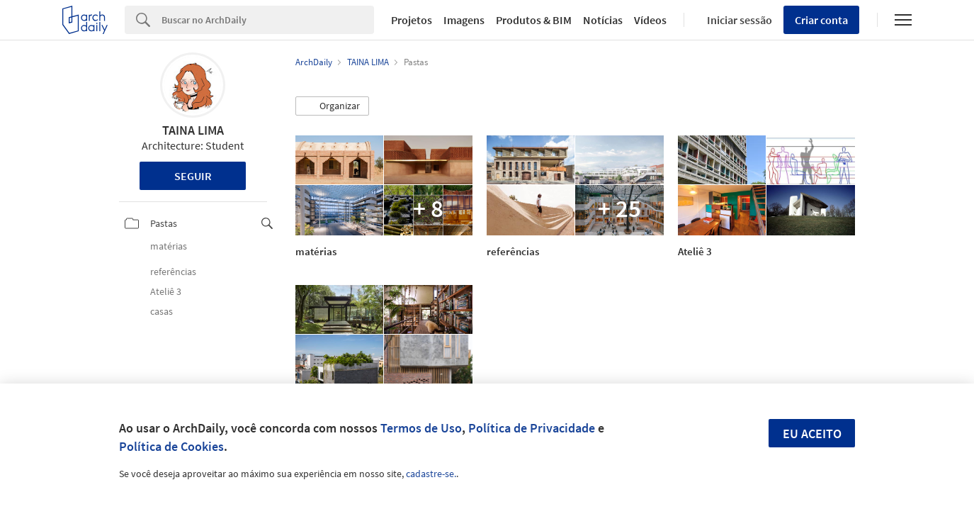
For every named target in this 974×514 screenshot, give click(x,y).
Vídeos (650, 20)
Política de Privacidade (531, 428)
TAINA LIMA (193, 130)
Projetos (411, 20)
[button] (332, 106)
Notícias (603, 20)
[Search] (268, 20)
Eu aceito (812, 433)
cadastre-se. (431, 473)
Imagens (464, 20)
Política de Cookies (171, 446)
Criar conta (821, 20)
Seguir (193, 176)
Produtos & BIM (534, 20)
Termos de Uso (421, 428)
